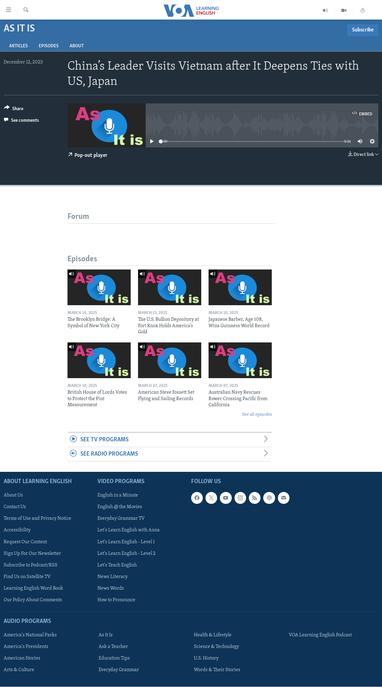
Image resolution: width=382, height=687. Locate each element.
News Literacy (112, 576)
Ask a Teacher (113, 647)
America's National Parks (30, 635)
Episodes (49, 46)
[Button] (13, 109)
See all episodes (257, 414)
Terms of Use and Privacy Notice (37, 518)
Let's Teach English (117, 565)
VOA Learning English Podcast (320, 635)
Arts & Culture (19, 670)
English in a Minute (117, 495)
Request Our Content (25, 542)
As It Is (106, 635)
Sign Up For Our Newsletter (32, 553)
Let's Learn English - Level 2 (126, 553)
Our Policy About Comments (33, 600)
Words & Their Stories (217, 670)
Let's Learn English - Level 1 (126, 542)
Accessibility (17, 530)
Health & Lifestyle (212, 635)
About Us (13, 495)
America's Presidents (26, 647)
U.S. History (206, 658)
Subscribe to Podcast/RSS (30, 565)
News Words (110, 588)
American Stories (22, 658)
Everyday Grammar (119, 670)
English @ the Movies (119, 507)
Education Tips (114, 658)
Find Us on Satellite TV (27, 576)
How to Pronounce (116, 600)
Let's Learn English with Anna (128, 530)
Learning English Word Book (33, 588)
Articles (18, 46)
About (77, 46)
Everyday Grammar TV (121, 518)
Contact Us (15, 507)
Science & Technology (216, 647)
